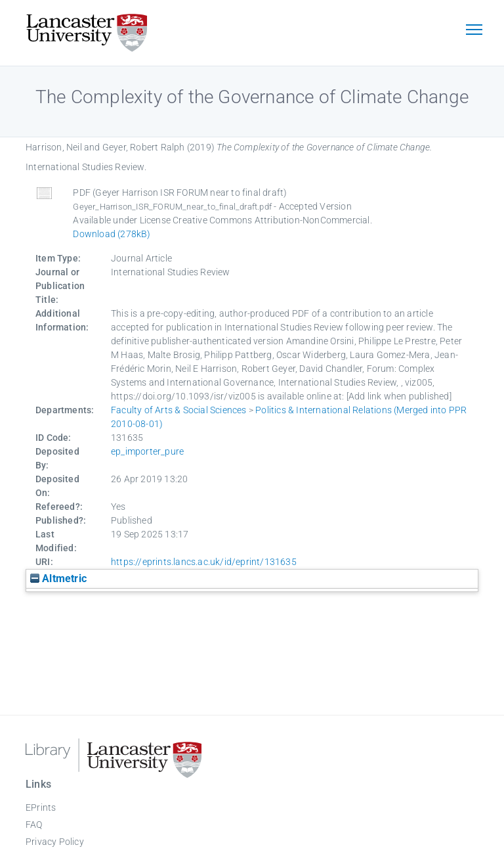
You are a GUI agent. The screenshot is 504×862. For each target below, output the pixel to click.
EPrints (41, 807)
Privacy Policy (55, 841)
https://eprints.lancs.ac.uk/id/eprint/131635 (204, 561)
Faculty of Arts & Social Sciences (179, 410)
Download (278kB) (111, 234)
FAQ (34, 824)
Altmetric (58, 578)
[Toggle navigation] (473, 30)
